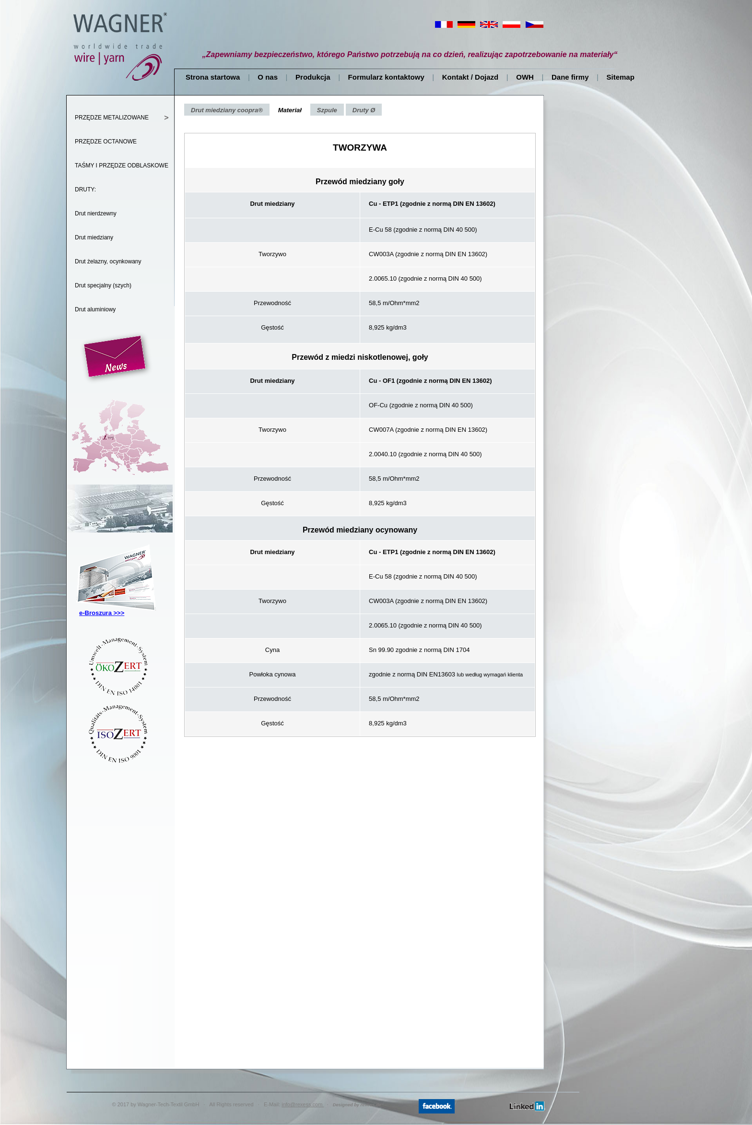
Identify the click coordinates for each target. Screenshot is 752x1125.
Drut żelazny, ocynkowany (108, 261)
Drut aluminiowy (95, 309)
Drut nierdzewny (96, 213)
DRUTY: (85, 189)
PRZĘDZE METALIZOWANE (112, 117)
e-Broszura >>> (101, 612)
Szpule (327, 110)
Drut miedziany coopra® (227, 110)
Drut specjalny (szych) (103, 285)
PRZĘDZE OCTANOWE (106, 141)
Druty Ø (364, 110)
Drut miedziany (94, 237)
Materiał (290, 110)
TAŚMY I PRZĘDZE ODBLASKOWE (121, 165)
